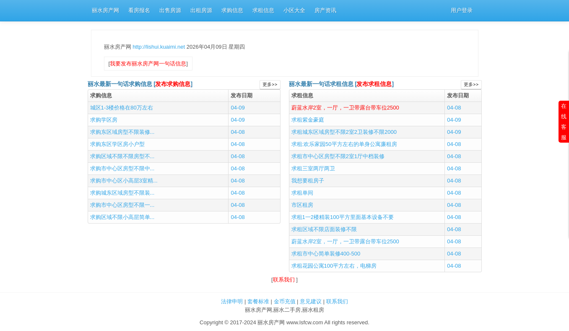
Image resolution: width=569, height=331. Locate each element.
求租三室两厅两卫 (313, 168)
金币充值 (285, 301)
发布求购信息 (172, 84)
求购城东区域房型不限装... (122, 193)
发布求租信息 (374, 84)
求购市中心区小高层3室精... (124, 180)
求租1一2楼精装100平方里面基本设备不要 (342, 217)
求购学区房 (103, 120)
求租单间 (302, 193)
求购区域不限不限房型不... (122, 156)
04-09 (237, 107)
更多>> (269, 84)
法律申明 (232, 301)
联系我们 (284, 279)
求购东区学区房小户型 (117, 144)
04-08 (237, 132)
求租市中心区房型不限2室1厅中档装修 (338, 156)
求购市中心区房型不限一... (122, 205)
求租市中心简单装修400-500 (326, 253)
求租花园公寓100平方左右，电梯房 (334, 266)
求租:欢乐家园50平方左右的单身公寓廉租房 (344, 144)
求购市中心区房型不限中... (122, 168)
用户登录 (462, 10)
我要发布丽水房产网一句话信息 (148, 63)
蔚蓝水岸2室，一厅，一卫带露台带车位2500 (345, 107)
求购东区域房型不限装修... (122, 132)
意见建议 (311, 301)
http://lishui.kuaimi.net (160, 47)
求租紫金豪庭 (307, 120)
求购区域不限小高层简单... (122, 217)
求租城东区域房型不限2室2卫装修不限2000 (344, 132)
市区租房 (302, 205)
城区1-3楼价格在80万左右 (121, 107)
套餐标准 (258, 301)
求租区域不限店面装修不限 (324, 229)
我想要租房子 (307, 180)
